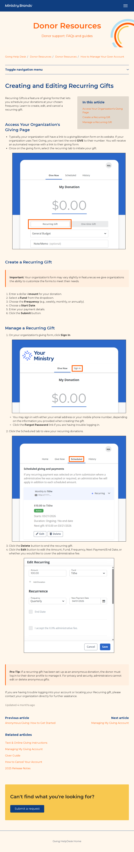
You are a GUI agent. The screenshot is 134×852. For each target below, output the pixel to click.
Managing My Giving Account (110, 723)
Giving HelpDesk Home (67, 841)
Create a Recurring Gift (96, 117)
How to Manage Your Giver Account (102, 56)
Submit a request (27, 808)
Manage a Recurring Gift (97, 122)
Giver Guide (12, 755)
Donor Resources (40, 56)
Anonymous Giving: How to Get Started (30, 723)
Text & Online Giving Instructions (26, 742)
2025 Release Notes (17, 768)
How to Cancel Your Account (23, 761)
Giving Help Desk (15, 56)
